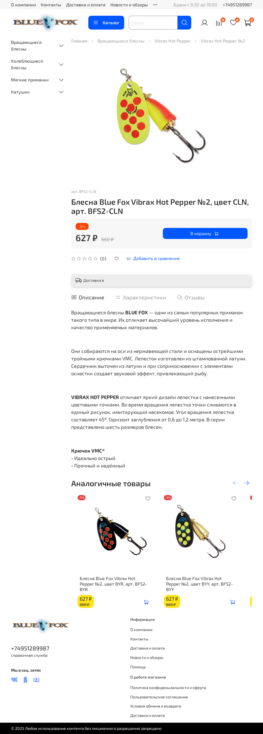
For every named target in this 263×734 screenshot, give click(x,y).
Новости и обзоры (129, 4)
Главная (79, 40)
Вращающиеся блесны (121, 40)
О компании (23, 4)
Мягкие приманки (30, 79)
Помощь (138, 666)
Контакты (51, 4)
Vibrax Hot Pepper (173, 40)
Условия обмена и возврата (155, 706)
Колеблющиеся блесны (27, 64)
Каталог (106, 22)
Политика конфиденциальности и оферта (168, 687)
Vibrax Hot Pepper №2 (223, 40)
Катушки (20, 91)
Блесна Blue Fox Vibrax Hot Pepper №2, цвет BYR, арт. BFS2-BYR (111, 589)
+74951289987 (237, 4)
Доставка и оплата (85, 4)
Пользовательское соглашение (159, 697)
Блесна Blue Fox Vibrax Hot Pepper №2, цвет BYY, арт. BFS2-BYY (205, 589)
